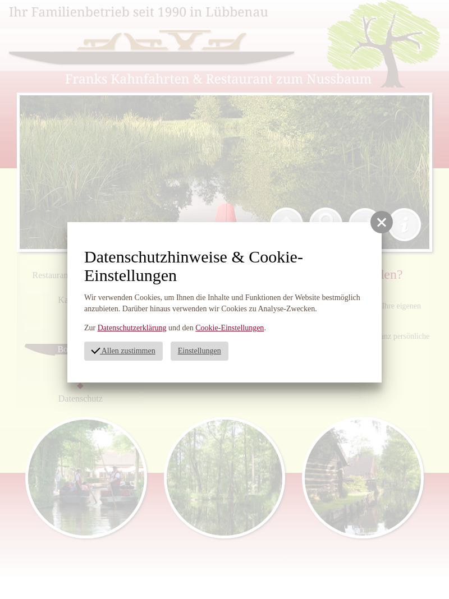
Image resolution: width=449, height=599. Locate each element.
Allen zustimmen (123, 350)
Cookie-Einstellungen (229, 328)
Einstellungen (199, 351)
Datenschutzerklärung (132, 328)
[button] (381, 222)
